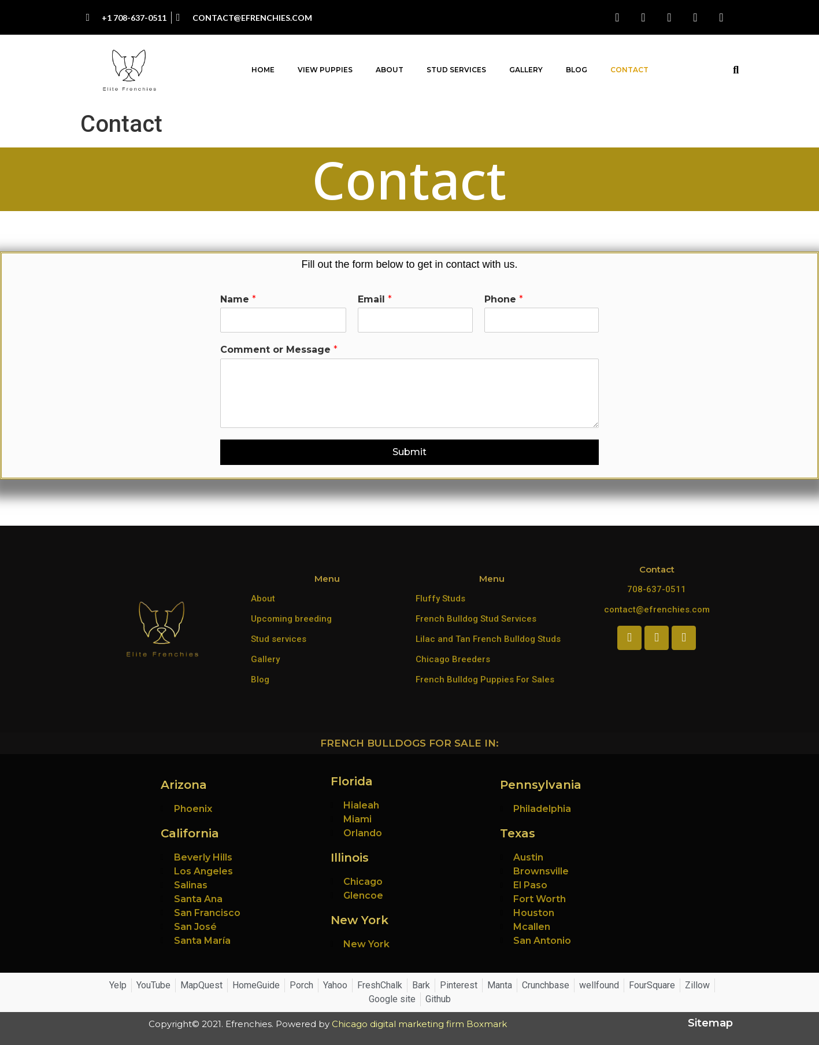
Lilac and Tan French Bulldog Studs (488, 639)
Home (263, 69)
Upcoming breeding (291, 619)
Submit (409, 451)
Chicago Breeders (453, 659)
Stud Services (456, 69)
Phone (503, 299)
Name (238, 299)
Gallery (526, 69)
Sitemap (710, 1023)
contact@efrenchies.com (657, 609)
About (389, 69)
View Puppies (325, 69)
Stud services (278, 639)
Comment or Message (279, 349)
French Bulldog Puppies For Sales (485, 679)
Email (375, 299)
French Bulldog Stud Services (476, 619)
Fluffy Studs (440, 598)
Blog (576, 69)
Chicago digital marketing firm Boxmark (419, 1023)
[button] (736, 70)
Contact (629, 69)
